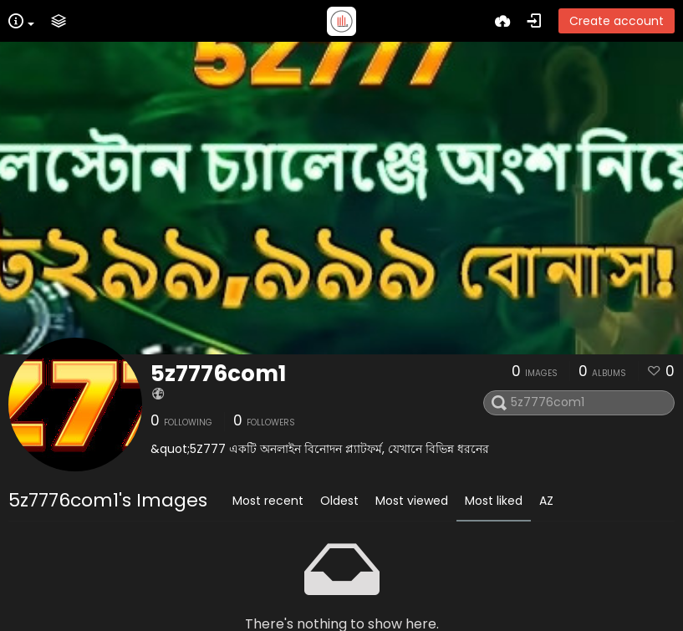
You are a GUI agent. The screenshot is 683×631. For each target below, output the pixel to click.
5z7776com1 (218, 374)
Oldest (339, 500)
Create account (616, 21)
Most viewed (411, 500)
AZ (546, 500)
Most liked (493, 500)
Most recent (267, 500)
